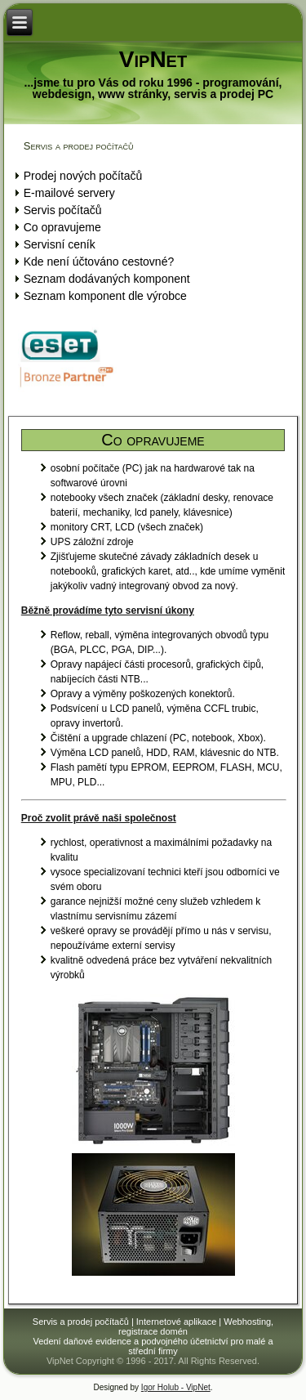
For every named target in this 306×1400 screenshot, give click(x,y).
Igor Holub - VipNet (176, 1387)
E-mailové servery (69, 192)
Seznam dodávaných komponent (107, 278)
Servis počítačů (63, 210)
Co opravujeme (62, 227)
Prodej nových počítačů (83, 175)
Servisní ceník (59, 244)
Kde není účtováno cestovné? (99, 261)
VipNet (153, 59)
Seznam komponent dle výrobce (105, 295)
